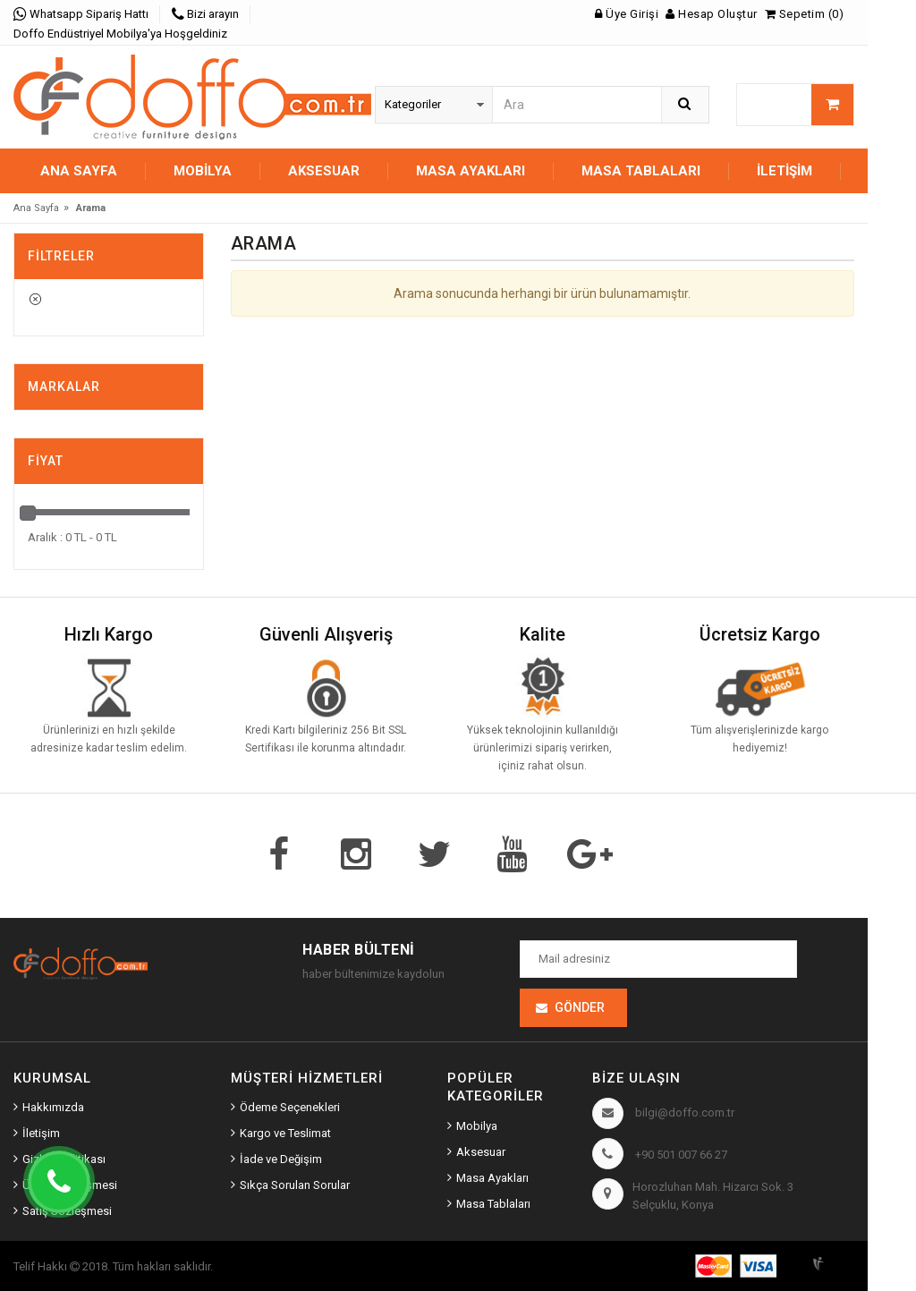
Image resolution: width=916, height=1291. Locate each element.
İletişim (784, 171)
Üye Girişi (626, 14)
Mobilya (476, 1126)
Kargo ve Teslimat (285, 1133)
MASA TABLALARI (640, 171)
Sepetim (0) (804, 14)
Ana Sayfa (78, 171)
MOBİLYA (203, 171)
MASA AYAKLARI (470, 171)
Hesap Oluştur (712, 14)
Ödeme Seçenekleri (290, 1107)
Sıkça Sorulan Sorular (295, 1185)
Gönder (580, 1007)
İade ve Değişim (281, 1159)
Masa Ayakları (492, 1178)
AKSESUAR (324, 171)
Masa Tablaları (493, 1203)
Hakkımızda (53, 1107)
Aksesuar (480, 1152)
